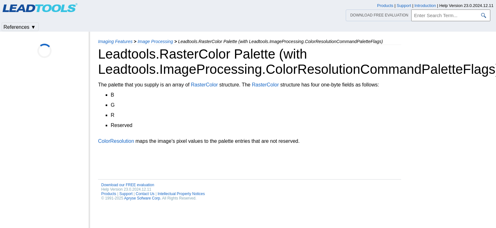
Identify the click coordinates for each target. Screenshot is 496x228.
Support (126, 194)
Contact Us (145, 194)
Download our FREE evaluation (127, 185)
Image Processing (155, 41)
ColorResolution (116, 141)
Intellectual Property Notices (181, 194)
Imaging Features (115, 41)
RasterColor (204, 84)
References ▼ (19, 27)
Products (108, 194)
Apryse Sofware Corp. (142, 198)
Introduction (425, 5)
